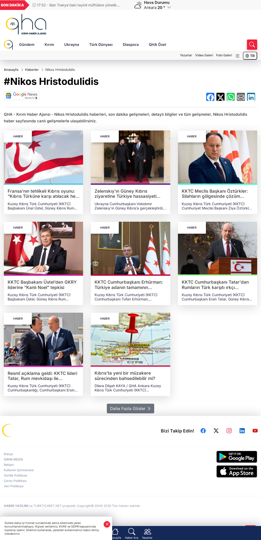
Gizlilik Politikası (15, 475)
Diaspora (131, 44)
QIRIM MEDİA (13, 459)
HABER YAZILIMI (16, 506)
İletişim (9, 465)
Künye (8, 454)
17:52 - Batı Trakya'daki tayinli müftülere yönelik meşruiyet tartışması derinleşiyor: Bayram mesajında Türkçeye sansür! (75, 5)
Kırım (49, 44)
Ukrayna (71, 44)
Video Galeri (204, 55)
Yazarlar (186, 55)
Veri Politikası (13, 486)
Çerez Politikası (15, 481)
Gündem (26, 44)
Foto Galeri (224, 55)
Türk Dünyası (101, 44)
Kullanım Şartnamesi (19, 470)
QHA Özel (157, 44)
